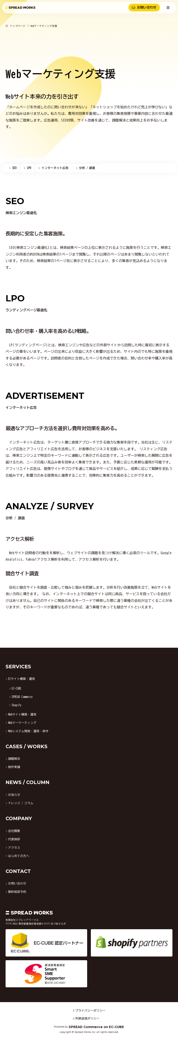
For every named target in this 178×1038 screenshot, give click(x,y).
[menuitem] (11, 168)
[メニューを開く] (168, 7)
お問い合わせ (144, 8)
